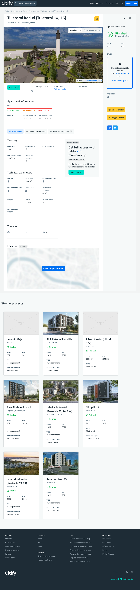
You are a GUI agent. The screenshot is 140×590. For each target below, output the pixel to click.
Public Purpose (108, 553)
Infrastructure (108, 546)
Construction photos (92, 30)
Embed (23, 246)
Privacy (8, 553)
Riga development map (79, 557)
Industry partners (45, 559)
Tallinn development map (80, 561)
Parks (104, 550)
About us (8, 538)
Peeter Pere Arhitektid (93, 80)
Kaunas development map (80, 542)
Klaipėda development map (81, 546)
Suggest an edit (116, 117)
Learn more (76, 172)
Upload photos (116, 109)
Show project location (53, 268)
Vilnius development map (80, 538)
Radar (40, 538)
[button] (11, 55)
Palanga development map (80, 550)
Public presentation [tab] (36, 131)
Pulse (40, 546)
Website (14, 87)
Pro (39, 542)
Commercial (107, 542)
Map (92, 3)
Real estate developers (47, 556)
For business (131, 3)
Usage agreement (12, 550)
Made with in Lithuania (122, 578)
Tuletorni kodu (60, 89)
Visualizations (75, 30)
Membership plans (120, 80)
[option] (53, 55)
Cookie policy (10, 557)
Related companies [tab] (61, 131)
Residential (106, 538)
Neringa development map (80, 553)
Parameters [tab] (15, 131)
